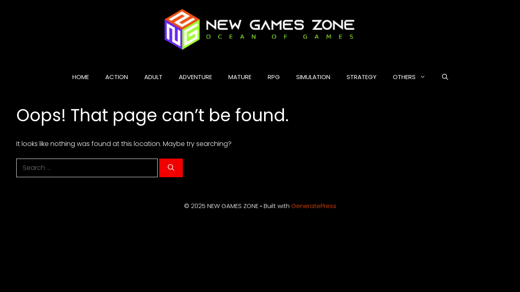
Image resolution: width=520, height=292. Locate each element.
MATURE (239, 77)
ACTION (116, 77)
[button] (445, 77)
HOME (80, 77)
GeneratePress (313, 206)
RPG (274, 77)
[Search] (171, 168)
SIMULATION (313, 77)
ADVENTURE (195, 77)
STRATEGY (362, 77)
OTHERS (413, 77)
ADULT (153, 77)
